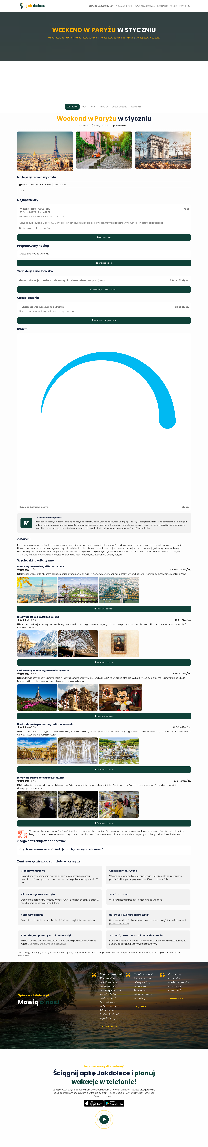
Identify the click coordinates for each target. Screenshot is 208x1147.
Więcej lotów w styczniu (148, 37)
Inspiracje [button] (162, 6)
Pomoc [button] (173, 6)
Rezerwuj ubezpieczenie (104, 320)
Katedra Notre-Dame (40, 554)
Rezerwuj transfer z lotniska (104, 289)
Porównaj (65, 920)
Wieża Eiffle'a (164, 551)
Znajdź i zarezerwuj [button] (144, 6)
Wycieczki (136, 106)
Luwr (174, 551)
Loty (84, 106)
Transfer (103, 106)
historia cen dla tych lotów (36, 228)
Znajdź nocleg (104, 263)
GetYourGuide (65, 831)
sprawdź (144, 940)
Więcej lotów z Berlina (86, 37)
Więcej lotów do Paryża (60, 37)
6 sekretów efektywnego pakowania (47, 943)
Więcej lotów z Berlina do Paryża (116, 37)
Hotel (92, 106)
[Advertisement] (104, 79)
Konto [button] (182, 6)
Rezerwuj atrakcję (104, 608)
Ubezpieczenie (119, 106)
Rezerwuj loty (104, 237)
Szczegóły (72, 106)
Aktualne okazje (124, 6)
